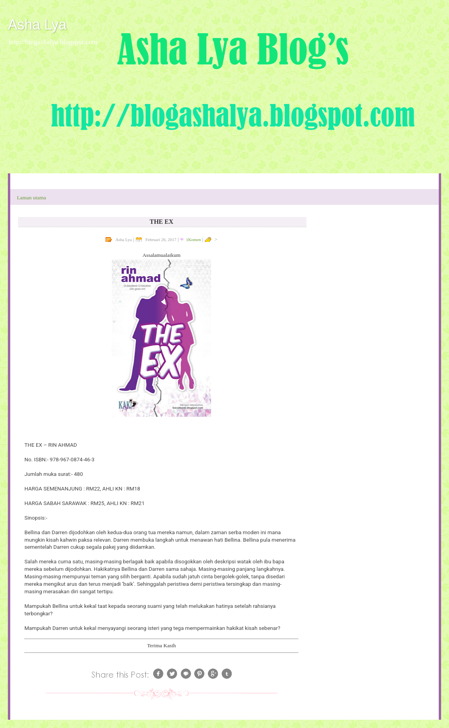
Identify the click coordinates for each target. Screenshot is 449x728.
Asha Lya (37, 25)
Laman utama (31, 198)
